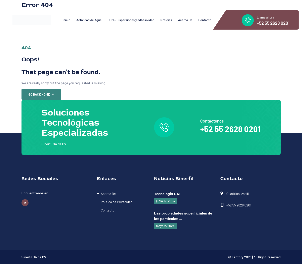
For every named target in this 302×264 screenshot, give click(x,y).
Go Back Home (41, 94)
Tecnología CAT (167, 194)
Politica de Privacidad (117, 202)
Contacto (204, 20)
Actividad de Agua (88, 20)
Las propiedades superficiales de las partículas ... (183, 216)
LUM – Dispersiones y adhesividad (130, 20)
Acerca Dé (185, 20)
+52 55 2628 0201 (273, 23)
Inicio (66, 20)
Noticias (166, 20)
